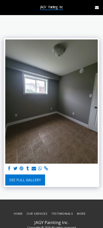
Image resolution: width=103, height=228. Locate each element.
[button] (5, 7)
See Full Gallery (25, 179)
